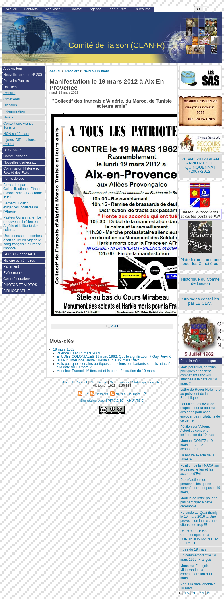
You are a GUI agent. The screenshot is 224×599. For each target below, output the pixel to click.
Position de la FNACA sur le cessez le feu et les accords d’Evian (199, 469)
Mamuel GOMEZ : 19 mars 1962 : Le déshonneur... (196, 445)
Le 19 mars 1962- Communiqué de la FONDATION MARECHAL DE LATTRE (200, 537)
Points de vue (13, 179)
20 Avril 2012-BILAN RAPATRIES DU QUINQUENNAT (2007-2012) (200, 165)
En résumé (142, 9)
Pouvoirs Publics (16, 81)
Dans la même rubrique (198, 361)
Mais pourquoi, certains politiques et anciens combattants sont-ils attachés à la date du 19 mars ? (114, 365)
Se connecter (119, 382)
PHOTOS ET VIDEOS (20, 285)
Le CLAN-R (12, 150)
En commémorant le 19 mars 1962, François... (198, 557)
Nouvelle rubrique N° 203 (22, 75)
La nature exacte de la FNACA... (197, 457)
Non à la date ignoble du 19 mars (198, 586)
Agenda (95, 9)
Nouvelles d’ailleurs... (19, 162)
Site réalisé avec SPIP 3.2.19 (101, 400)
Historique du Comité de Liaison (200, 281)
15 (186, 593)
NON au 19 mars (96, 71)
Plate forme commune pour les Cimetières (200, 262)
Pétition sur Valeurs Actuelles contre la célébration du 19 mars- (198, 431)
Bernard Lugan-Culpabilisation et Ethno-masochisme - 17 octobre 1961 (22, 191)
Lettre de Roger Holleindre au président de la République (200, 394)
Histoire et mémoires (19, 261)
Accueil (55, 71)
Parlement (11, 266)
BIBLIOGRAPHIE (16, 291)
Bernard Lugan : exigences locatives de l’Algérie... (20, 207)
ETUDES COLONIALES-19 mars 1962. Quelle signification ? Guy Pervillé (114, 357)
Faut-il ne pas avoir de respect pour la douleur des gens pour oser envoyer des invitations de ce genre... (200, 412)
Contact (76, 9)
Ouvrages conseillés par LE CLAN (200, 301)
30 (194, 593)
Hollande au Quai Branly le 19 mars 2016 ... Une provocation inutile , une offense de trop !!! (198, 519)
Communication (15, 156)
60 (209, 593)
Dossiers (72, 71)
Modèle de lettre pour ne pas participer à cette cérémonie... (198, 502)
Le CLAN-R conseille (19, 254)
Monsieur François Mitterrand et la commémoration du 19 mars (106, 371)
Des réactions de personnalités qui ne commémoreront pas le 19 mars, (200, 486)
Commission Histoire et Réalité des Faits (21, 170)
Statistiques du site (146, 382)
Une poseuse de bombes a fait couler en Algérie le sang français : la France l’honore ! (22, 242)
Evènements (12, 273)
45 (202, 593)
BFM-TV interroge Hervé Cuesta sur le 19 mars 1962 (98, 360)
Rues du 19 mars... (194, 549)
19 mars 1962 (63, 350)
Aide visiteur (54, 9)
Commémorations (16, 279)
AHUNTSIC (135, 400)
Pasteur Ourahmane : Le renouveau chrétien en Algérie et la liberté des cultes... (22, 223)
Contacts (31, 9)
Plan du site (117, 9)
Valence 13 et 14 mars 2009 (78, 353)
